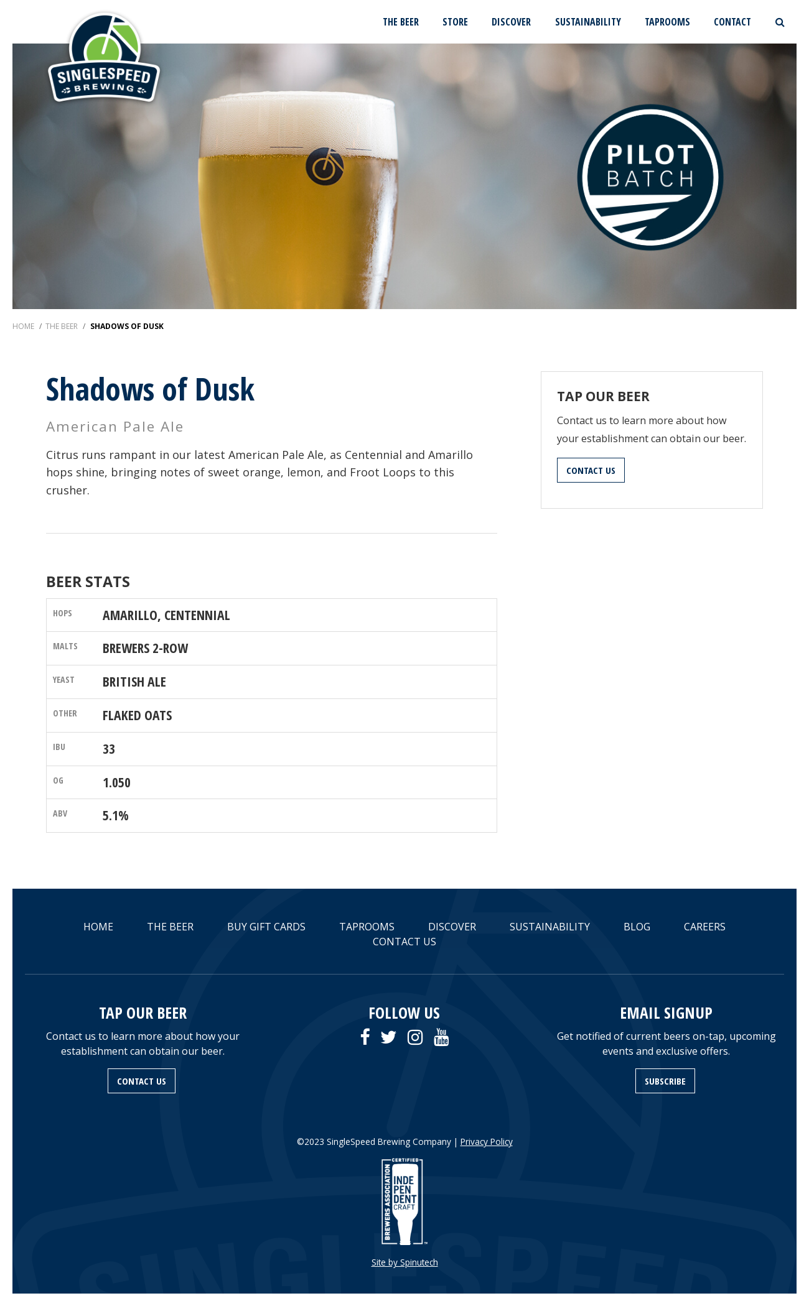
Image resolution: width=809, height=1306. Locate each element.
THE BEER (401, 22)
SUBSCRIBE (665, 1081)
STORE (455, 22)
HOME (98, 926)
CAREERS (705, 926)
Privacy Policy (487, 1141)
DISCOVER (511, 22)
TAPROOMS (667, 22)
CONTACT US (590, 470)
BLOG (637, 926)
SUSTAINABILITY (588, 22)
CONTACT (732, 22)
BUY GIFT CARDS (266, 926)
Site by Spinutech (405, 1262)
